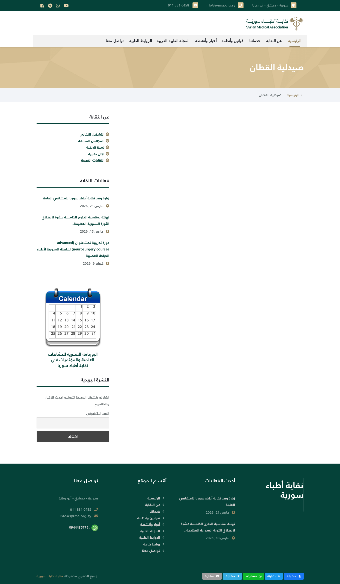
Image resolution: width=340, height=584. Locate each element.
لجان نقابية (96, 154)
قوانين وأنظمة (232, 41)
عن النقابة (274, 41)
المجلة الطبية (150, 531)
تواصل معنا (114, 41)
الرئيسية (294, 41)
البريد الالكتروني (97, 413)
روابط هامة (151, 544)
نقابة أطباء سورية (50, 576)
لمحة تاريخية (95, 147)
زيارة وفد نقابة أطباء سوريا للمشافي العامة (76, 198)
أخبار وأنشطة (205, 41)
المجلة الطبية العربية (173, 41)
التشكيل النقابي (92, 134)
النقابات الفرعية (92, 160)
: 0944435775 (83, 527)
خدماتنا (254, 41)
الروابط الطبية (140, 41)
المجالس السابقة (91, 141)
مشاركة (293, 576)
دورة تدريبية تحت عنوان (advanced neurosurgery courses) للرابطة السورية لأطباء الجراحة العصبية (73, 249)
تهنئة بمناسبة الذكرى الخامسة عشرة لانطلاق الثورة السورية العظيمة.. (75, 220)
